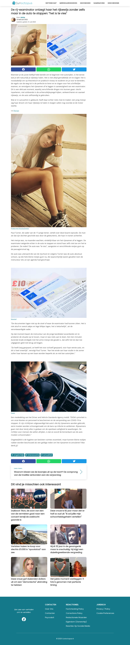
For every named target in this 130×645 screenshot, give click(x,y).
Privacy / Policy (103, 609)
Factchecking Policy (75, 609)
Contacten (50, 613)
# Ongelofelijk (17, 455)
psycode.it (49, 617)
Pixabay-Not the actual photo (20, 228)
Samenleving (99, 3)
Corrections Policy (74, 613)
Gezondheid (85, 3)
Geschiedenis (113, 3)
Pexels (13, 413)
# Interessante (32, 455)
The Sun (16, 111)
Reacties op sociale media (78, 626)
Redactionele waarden (76, 617)
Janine (22, 17)
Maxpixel (13, 319)
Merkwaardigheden (68, 3)
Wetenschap (51, 3)
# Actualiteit (46, 455)
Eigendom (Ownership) (76, 621)
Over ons (49, 609)
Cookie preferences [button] (105, 613)
